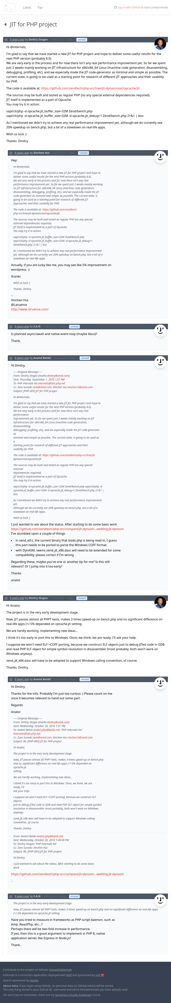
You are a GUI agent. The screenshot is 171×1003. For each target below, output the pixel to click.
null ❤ (99, 975)
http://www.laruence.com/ (30, 309)
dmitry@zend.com (58, 375)
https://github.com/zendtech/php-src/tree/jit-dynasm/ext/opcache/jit (90, 88)
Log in (129, 7)
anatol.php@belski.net (46, 730)
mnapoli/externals (60, 969)
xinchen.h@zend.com (80, 387)
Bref (69, 975)
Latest (27, 7)
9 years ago (17, 39)
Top (39, 7)
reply (70, 39)
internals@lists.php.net (51, 383)
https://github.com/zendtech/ (59, 209)
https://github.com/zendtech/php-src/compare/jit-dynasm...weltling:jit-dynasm (67, 529)
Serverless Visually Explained (73, 995)
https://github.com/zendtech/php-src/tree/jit (68, 455)
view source (57, 39)
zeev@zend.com (42, 387)
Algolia (34, 980)
